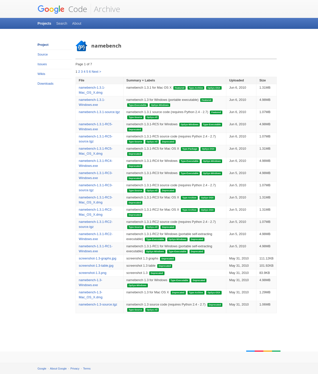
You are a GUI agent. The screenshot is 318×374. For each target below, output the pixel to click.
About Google (58, 368)
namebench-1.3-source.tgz (98, 304)
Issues (42, 64)
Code (62, 8)
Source (43, 54)
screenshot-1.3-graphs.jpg (97, 258)
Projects (44, 23)
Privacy (75, 368)
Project (43, 45)
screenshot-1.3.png (92, 273)
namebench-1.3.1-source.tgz (99, 112)
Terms (87, 368)
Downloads (45, 83)
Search (61, 23)
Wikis (41, 74)
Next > (96, 71)
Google (42, 368)
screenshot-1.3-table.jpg (96, 265)
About (76, 23)
